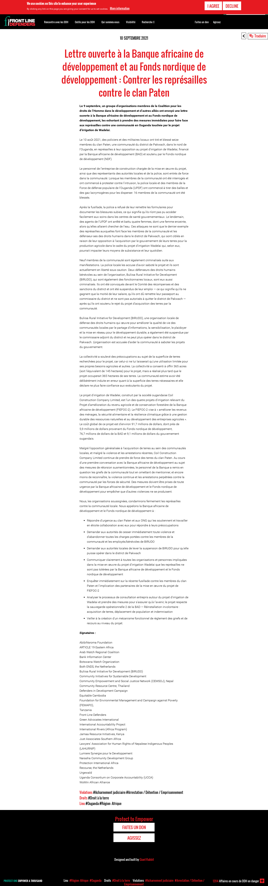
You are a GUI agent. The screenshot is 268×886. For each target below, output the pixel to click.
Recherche (148, 21)
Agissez (217, 22)
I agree (213, 6)
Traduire (260, 35)
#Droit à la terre (98, 798)
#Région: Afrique (110, 803)
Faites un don (202, 22)
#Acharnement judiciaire (109, 792)
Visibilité (130, 22)
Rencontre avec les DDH (56, 22)
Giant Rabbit (147, 859)
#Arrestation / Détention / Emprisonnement (154, 792)
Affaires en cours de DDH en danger (236, 881)
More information (120, 8)
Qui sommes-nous (110, 22)
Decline (232, 6)
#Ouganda (92, 803)
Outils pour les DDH (85, 22)
